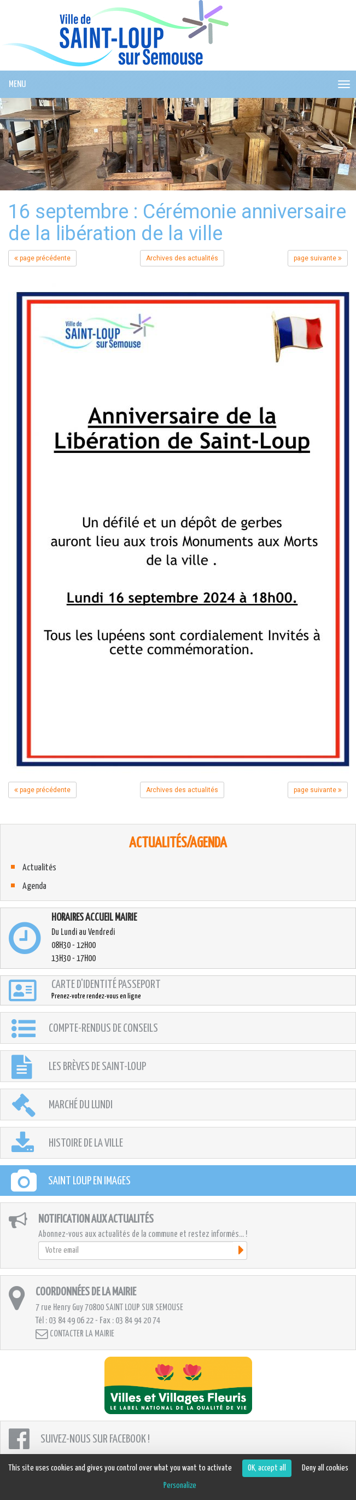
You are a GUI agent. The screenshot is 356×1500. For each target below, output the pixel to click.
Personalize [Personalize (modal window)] (180, 1485)
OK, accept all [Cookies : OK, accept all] (267, 1468)
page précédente (42, 258)
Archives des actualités (182, 258)
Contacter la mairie (75, 1334)
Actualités (39, 868)
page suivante (318, 258)
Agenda (34, 886)
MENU (17, 84)
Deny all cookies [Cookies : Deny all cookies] (325, 1468)
